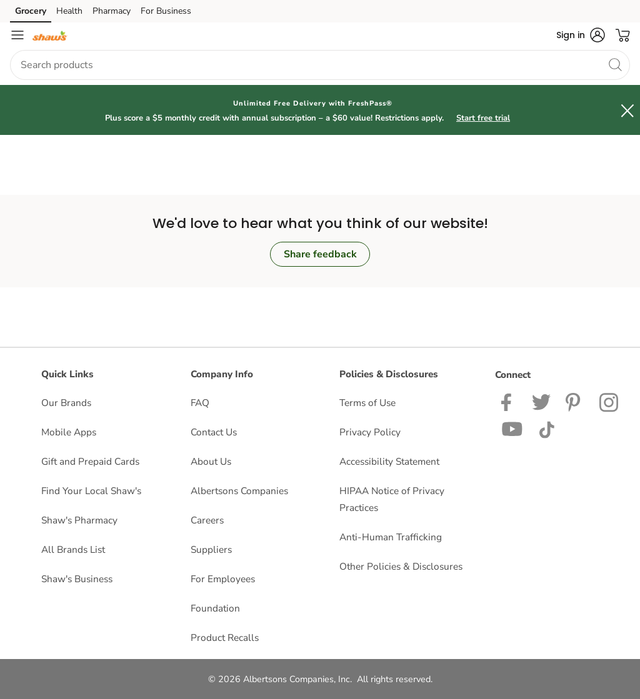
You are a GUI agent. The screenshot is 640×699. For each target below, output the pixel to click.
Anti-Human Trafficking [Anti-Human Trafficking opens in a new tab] (390, 536)
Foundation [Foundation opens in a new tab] (215, 608)
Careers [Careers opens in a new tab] (207, 520)
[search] (615, 64)
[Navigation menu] (17, 34)
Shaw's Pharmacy (79, 520)
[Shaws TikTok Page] (547, 428)
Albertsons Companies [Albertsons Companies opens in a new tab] (239, 490)
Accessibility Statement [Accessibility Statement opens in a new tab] (389, 461)
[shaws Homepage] (50, 34)
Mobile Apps (68, 432)
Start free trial (483, 118)
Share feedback (320, 254)
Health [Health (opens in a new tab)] (69, 11)
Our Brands (66, 402)
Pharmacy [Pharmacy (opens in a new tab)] (111, 11)
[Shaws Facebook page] (509, 401)
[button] (580, 35)
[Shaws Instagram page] (609, 401)
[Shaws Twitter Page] (541, 401)
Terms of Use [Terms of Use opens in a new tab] (367, 402)
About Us (211, 461)
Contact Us (214, 432)
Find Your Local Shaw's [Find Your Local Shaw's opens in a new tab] (91, 490)
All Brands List (73, 549)
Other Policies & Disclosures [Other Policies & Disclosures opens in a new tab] (400, 566)
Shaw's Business (76, 578)
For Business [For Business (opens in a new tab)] (166, 11)
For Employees (223, 578)
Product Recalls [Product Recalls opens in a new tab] (225, 637)
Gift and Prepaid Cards (90, 461)
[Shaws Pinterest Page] (575, 401)
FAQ (200, 402)
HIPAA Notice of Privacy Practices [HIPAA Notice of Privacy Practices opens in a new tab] (391, 499)
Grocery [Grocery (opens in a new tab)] (30, 11)
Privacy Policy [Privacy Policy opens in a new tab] (370, 432)
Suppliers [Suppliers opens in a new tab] (211, 549)
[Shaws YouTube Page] (512, 428)
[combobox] (320, 65)
